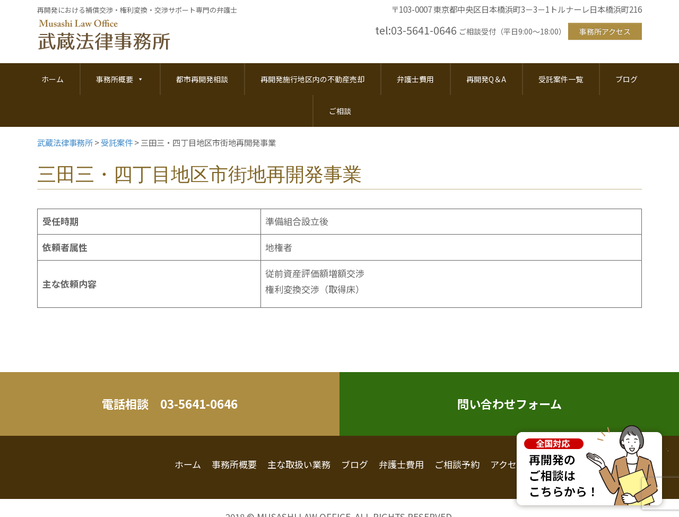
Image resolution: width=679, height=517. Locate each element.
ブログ (626, 79)
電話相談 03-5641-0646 (170, 403)
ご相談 (340, 111)
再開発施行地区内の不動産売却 (312, 79)
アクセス (508, 464)
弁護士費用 (415, 79)
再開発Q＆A (486, 79)
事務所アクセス (605, 31)
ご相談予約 (457, 464)
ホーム (52, 79)
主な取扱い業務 (298, 464)
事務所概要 (120, 79)
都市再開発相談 (202, 79)
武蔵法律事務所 (104, 36)
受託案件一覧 (560, 79)
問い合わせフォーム (509, 403)
